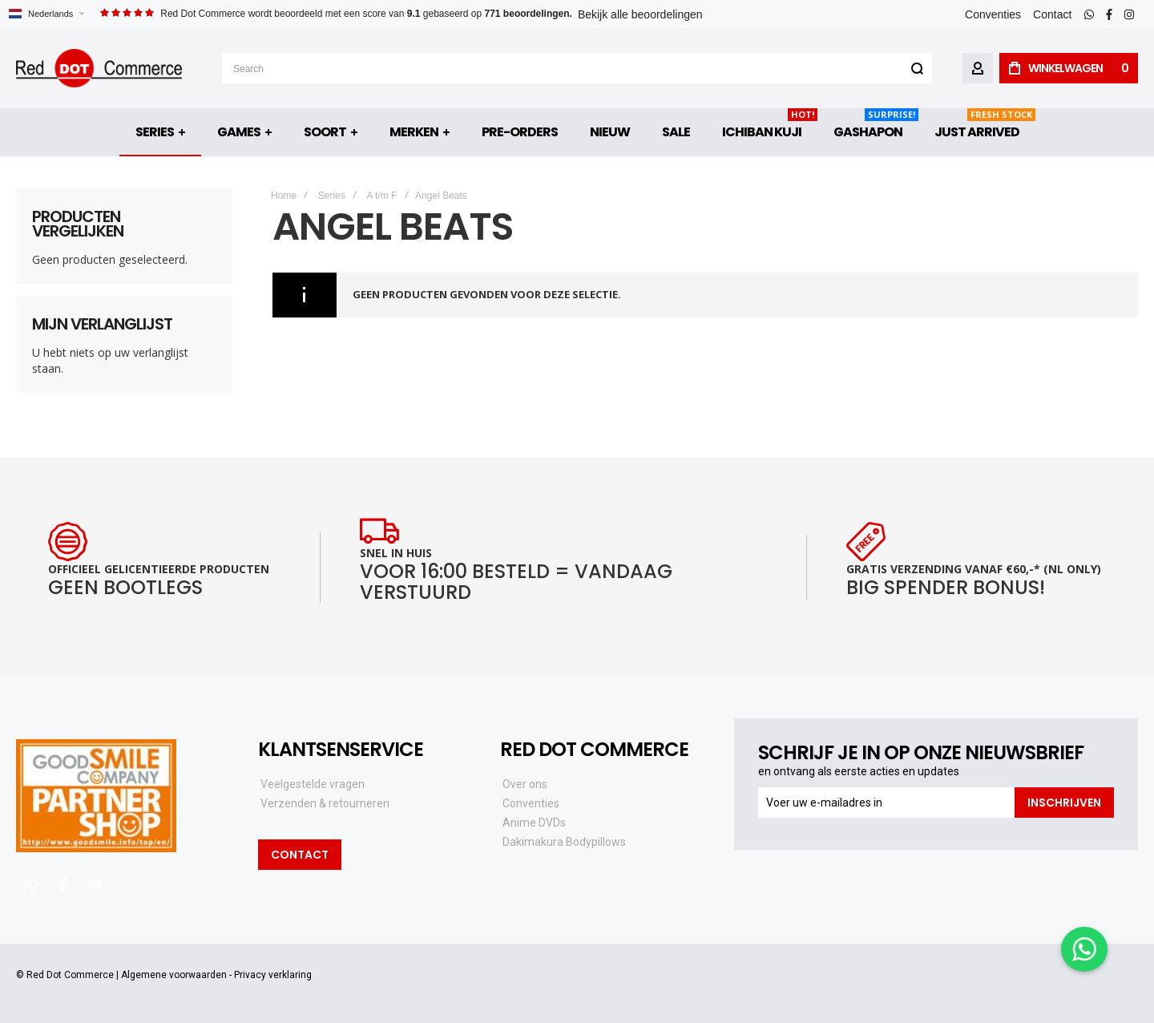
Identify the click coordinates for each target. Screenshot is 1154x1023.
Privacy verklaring (273, 975)
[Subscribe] (1064, 802)
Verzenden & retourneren (324, 803)
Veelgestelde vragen (312, 784)
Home (284, 195)
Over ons (524, 784)
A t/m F (381, 195)
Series (331, 195)
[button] (46, 14)
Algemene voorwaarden (174, 975)
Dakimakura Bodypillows (564, 841)
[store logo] (99, 68)
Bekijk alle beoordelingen (640, 14)
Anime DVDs (534, 822)
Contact (1052, 14)
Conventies (993, 14)
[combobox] (577, 68)
